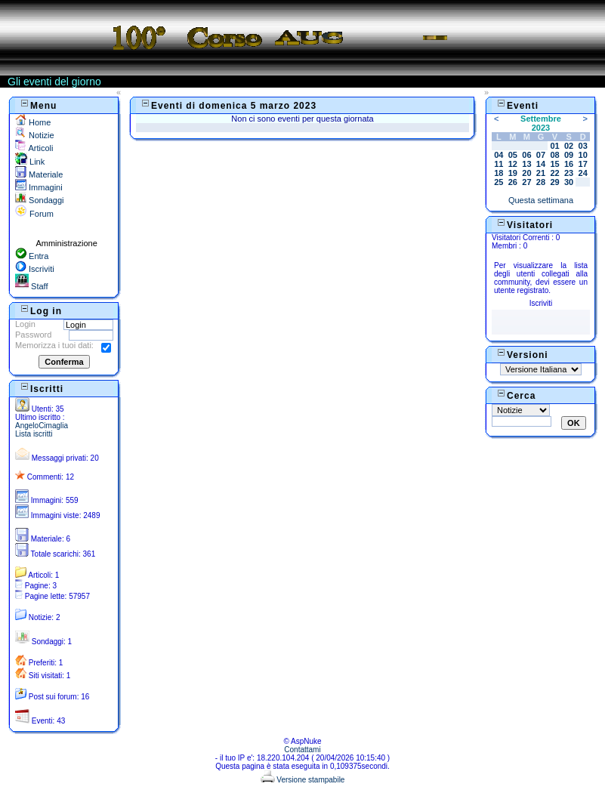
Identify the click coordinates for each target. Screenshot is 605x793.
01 (554, 145)
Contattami (302, 749)
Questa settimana (540, 200)
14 (540, 163)
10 (583, 154)
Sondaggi (39, 200)
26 (512, 182)
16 (568, 163)
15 (554, 163)
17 (583, 163)
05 (512, 154)
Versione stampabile (303, 780)
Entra (31, 256)
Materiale (39, 174)
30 (568, 182)
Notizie (34, 135)
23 (568, 172)
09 (568, 154)
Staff (31, 286)
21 (540, 172)
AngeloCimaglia (41, 425)
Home (33, 122)
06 (526, 154)
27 (526, 182)
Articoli (34, 148)
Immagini (39, 187)
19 (512, 172)
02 (568, 145)
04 (498, 154)
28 (540, 182)
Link (30, 161)
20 (526, 172)
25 (498, 182)
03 (583, 145)
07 (540, 154)
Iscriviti (34, 268)
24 (583, 172)
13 (526, 163)
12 (512, 163)
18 (498, 172)
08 (554, 154)
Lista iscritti (33, 434)
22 (554, 172)
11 (498, 163)
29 (554, 182)
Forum (34, 213)
